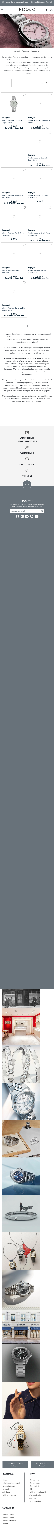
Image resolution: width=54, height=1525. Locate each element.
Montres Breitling (8, 1517)
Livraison (5, 1480)
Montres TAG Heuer (9, 1520)
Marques (25, 51)
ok (41, 511)
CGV (31, 1489)
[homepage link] (27, 10)
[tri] (45, 82)
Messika (5, 1523)
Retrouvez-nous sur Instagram (15, 1464)
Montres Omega (8, 1514)
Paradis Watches (35, 1501)
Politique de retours (9, 1495)
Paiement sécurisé (8, 1486)
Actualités (32, 1498)
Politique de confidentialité (38, 1492)
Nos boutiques (34, 1483)
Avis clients (6, 1492)
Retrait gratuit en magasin (11, 1483)
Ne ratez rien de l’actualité (42, 1464)
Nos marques (34, 1480)
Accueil (17, 51)
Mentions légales (35, 1495)
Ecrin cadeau (6, 1489)
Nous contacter (34, 1486)
